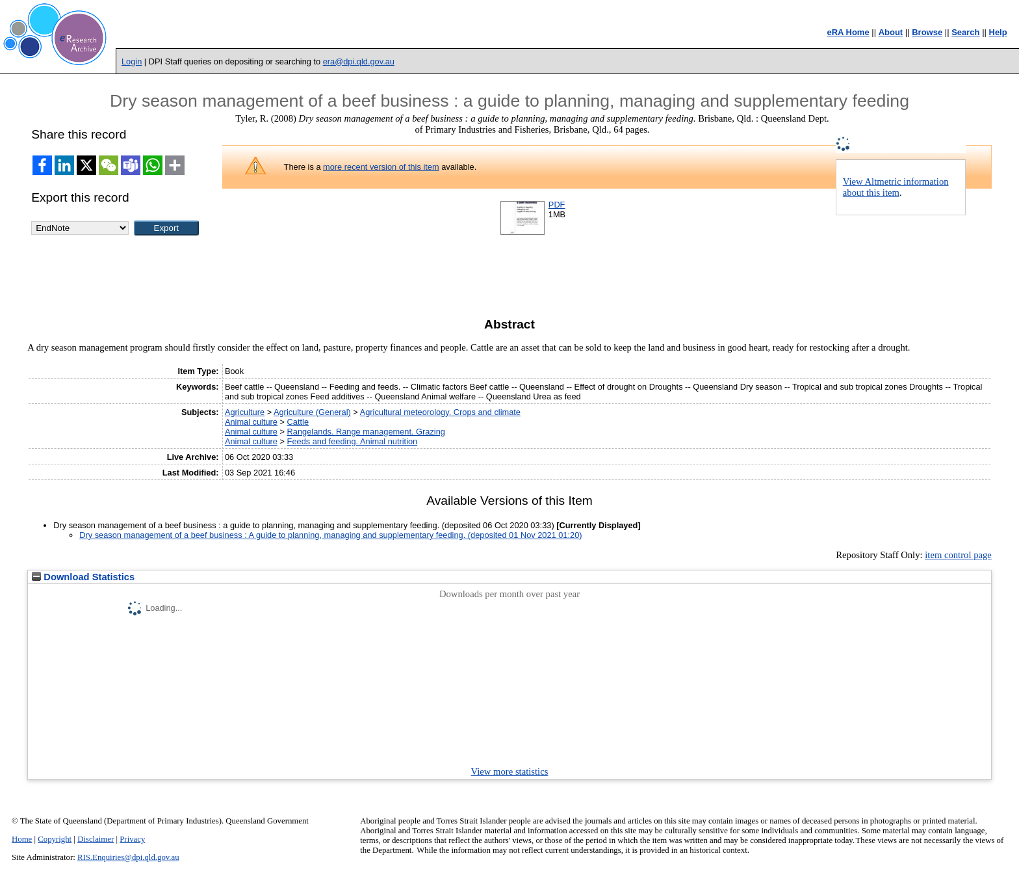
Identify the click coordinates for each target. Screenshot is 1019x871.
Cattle (298, 422)
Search (965, 32)
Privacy (132, 839)
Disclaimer (95, 839)
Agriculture (244, 412)
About (891, 32)
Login (132, 61)
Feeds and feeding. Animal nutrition (352, 441)
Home (22, 839)
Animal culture (251, 422)
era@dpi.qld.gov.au (358, 61)
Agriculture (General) (312, 412)
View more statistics (509, 771)
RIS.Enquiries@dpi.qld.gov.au (128, 857)
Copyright (54, 839)
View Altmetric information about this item (896, 187)
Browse (927, 32)
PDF (556, 204)
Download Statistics (83, 577)
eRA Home (848, 32)
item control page (958, 555)
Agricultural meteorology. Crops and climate (440, 412)
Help (998, 32)
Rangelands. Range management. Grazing (366, 431)
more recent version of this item (381, 167)
